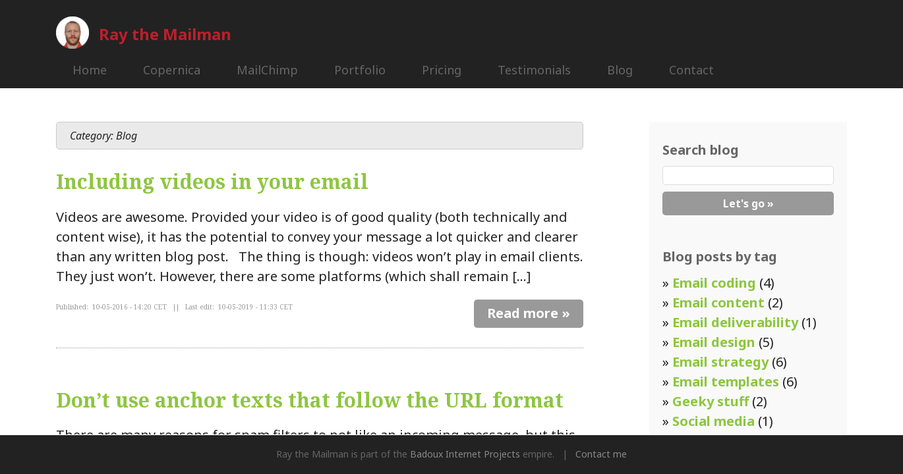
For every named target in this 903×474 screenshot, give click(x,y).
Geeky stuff (710, 401)
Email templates (725, 381)
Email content (718, 302)
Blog (620, 70)
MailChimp (267, 70)
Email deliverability (735, 322)
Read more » (528, 313)
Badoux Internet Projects (465, 454)
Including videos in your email (212, 181)
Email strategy (720, 362)
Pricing (441, 70)
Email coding (714, 283)
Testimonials (534, 70)
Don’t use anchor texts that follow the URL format (310, 399)
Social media (713, 421)
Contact (691, 70)
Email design (713, 342)
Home (90, 70)
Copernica (171, 70)
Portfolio (360, 70)
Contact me (601, 454)
